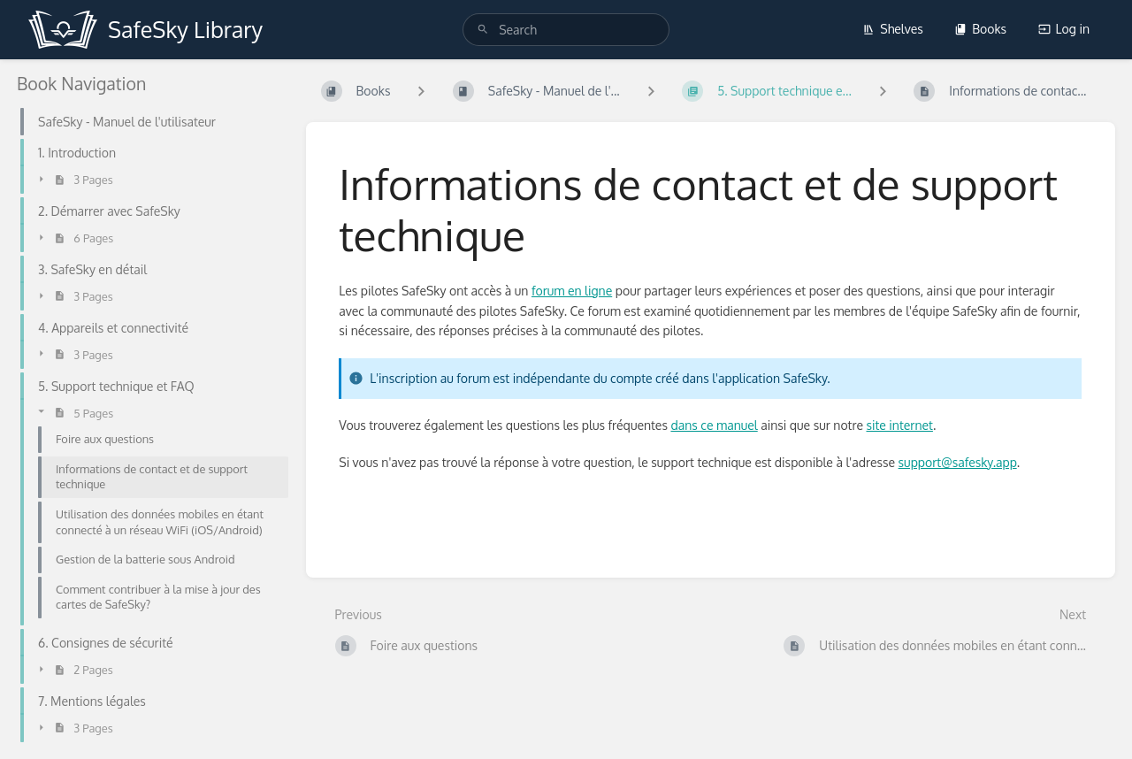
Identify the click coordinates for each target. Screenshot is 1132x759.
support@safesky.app (958, 462)
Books (980, 28)
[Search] (483, 29)
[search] (566, 29)
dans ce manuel (713, 425)
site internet (900, 425)
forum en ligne (572, 290)
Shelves (892, 28)
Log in (1064, 28)
